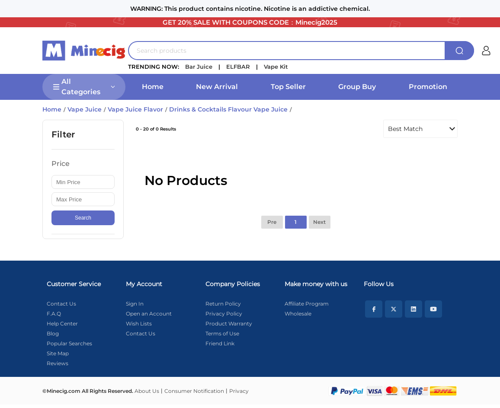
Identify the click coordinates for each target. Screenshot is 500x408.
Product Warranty (228, 323)
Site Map (58, 353)
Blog (53, 333)
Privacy (239, 391)
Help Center (62, 323)
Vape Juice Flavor (135, 109)
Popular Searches (69, 343)
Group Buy (357, 87)
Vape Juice (84, 109)
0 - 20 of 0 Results (156, 129)
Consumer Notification (194, 391)
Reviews (57, 363)
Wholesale (298, 313)
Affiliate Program (307, 303)
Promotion (428, 87)
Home (152, 87)
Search (83, 218)
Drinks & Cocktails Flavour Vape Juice (228, 109)
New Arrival (217, 87)
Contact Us (61, 303)
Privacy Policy (223, 313)
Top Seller (288, 87)
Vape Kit (276, 66)
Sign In (135, 303)
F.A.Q (54, 313)
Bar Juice (198, 66)
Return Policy (223, 303)
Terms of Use (222, 333)
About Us (147, 391)
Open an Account (149, 313)
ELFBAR (238, 66)
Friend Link (219, 343)
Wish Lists (139, 323)
